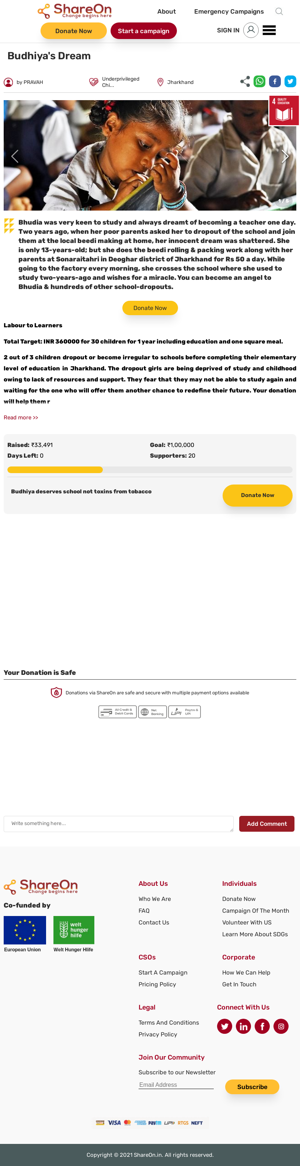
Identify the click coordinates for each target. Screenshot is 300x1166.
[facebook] (275, 82)
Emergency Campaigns (229, 11)
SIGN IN (228, 30)
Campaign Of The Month (255, 910)
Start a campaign (144, 31)
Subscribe (252, 1087)
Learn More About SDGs (255, 934)
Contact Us (154, 922)
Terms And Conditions (169, 1022)
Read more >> (21, 417)
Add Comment (267, 823)
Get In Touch (239, 984)
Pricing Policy (157, 984)
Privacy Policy (158, 1034)
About (166, 11)
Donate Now (73, 31)
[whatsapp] (259, 82)
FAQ (144, 910)
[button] (150, 155)
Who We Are (155, 898)
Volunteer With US (247, 922)
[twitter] (290, 82)
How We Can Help (246, 972)
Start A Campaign (163, 972)
